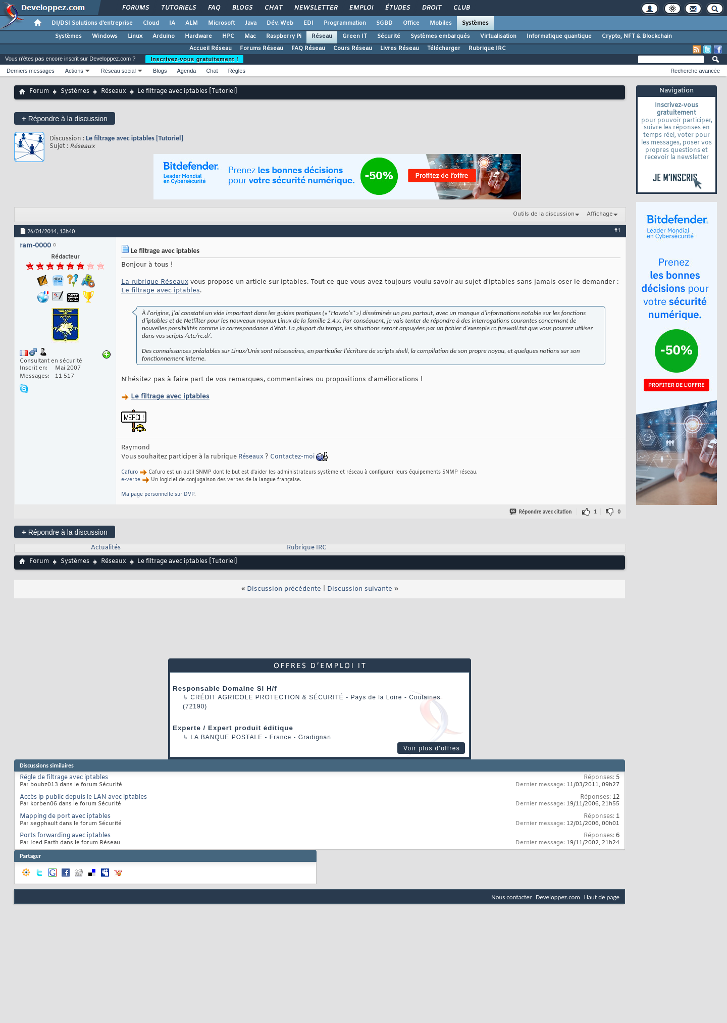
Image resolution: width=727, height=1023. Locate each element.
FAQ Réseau (308, 48)
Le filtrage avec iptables (160, 290)
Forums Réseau (261, 48)
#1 (617, 230)
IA (172, 23)
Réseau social (118, 71)
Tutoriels (178, 8)
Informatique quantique (559, 36)
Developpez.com (558, 897)
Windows (105, 36)
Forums (135, 8)
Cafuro (129, 472)
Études (397, 8)
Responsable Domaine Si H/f (225, 688)
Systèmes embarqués (440, 36)
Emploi (361, 8)
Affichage (600, 214)
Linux (135, 36)
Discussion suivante (359, 589)
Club (461, 8)
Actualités (106, 548)
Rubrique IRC (487, 48)
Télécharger (443, 48)
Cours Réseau (352, 48)
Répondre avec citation (541, 511)
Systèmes (475, 23)
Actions (74, 71)
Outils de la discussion (544, 214)
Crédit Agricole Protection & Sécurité (266, 697)
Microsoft (221, 23)
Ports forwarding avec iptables (65, 836)
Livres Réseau (399, 48)
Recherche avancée (695, 71)
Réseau (321, 36)
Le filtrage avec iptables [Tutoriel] (134, 138)
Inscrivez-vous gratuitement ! (194, 59)
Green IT (354, 36)
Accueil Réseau (210, 48)
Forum (39, 91)
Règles (236, 71)
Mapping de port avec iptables (65, 816)
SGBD (384, 23)
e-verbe (130, 480)
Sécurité (388, 36)
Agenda (186, 71)
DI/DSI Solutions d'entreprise (92, 23)
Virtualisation (498, 36)
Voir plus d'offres (431, 748)
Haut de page (601, 897)
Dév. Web (280, 23)
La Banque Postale (226, 737)
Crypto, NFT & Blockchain (637, 36)
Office (411, 23)
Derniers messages (31, 71)
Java (250, 23)
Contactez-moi (292, 457)
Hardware (198, 36)
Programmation (345, 23)
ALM (191, 23)
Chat (273, 8)
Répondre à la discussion (65, 118)
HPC (228, 36)
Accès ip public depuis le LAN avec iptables (83, 797)
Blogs (242, 8)
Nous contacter (511, 897)
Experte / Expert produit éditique (233, 728)
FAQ (213, 8)
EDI (308, 23)
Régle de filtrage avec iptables (64, 778)
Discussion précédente (284, 589)
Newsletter (315, 8)
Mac (250, 36)
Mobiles (441, 23)
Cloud (151, 23)
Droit (431, 8)
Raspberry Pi (283, 36)
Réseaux (113, 91)
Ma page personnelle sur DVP (157, 494)
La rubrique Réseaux (154, 282)
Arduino (163, 36)
